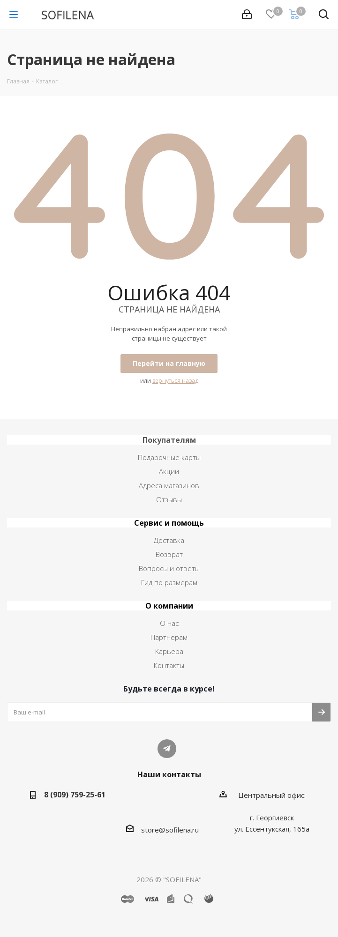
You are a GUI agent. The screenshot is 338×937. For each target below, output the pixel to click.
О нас (169, 623)
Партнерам (169, 637)
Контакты (169, 665)
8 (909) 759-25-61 (74, 794)
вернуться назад (175, 381)
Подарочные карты (169, 457)
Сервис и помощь (169, 523)
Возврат (169, 554)
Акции (169, 471)
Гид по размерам (169, 582)
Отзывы (169, 499)
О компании (169, 605)
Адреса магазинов (169, 485)
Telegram (167, 748)
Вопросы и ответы (169, 568)
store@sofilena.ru (170, 829)
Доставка (169, 540)
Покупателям (169, 440)
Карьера (169, 651)
